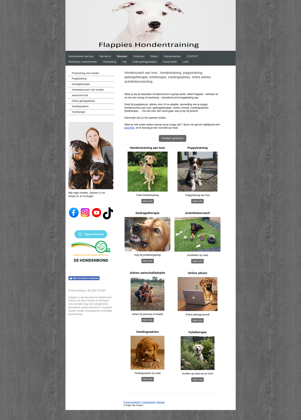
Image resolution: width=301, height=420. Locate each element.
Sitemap (161, 402)
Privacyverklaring (132, 402)
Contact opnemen (172, 138)
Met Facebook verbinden (84, 278)
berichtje (129, 127)
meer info (148, 201)
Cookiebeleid (148, 402)
